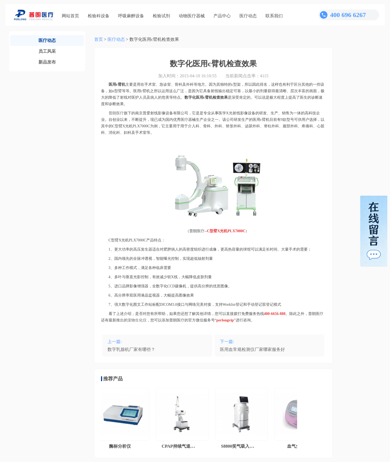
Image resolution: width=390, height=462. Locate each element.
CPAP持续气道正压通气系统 (190, 446)
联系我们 (274, 16)
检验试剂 (161, 16)
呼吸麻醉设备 (131, 16)
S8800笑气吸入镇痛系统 (245, 446)
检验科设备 (98, 16)
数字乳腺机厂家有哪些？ (131, 349)
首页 (98, 39)
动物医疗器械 (192, 16)
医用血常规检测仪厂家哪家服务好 (252, 349)
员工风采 (47, 51)
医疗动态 (248, 16)
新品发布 (47, 62)
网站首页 (70, 16)
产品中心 (222, 16)
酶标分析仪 (121, 446)
